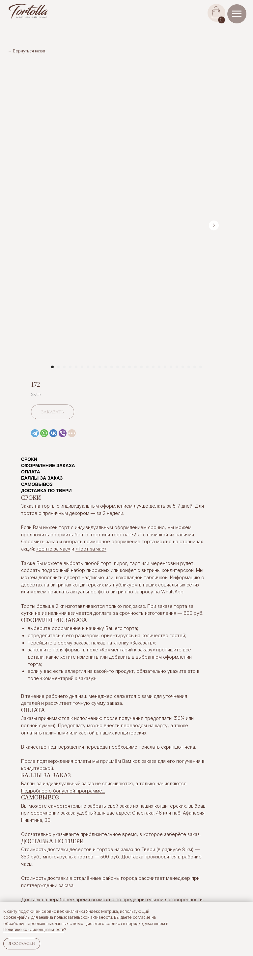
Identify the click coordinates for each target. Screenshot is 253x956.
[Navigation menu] (236, 14)
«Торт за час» (90, 549)
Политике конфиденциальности (33, 929)
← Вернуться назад (26, 50)
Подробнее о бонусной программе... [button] (63, 790)
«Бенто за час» (53, 549)
